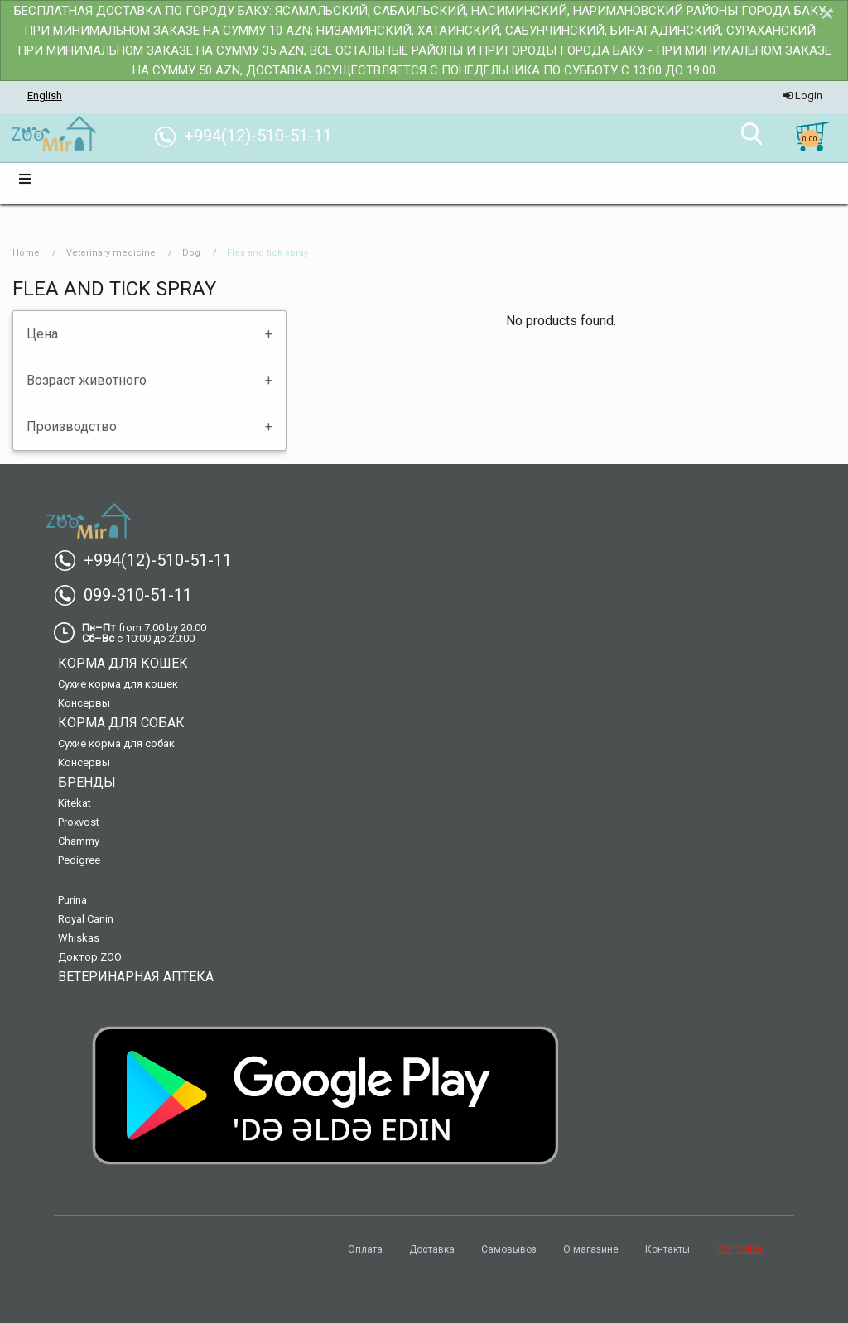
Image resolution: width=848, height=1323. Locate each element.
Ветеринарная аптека (136, 977)
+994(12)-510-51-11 (149, 560)
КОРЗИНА (739, 1249)
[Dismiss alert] (827, 13)
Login (802, 95)
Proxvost (78, 822)
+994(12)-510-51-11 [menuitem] (249, 136)
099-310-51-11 (129, 595)
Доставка (432, 1249)
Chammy (78, 841)
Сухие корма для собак (116, 743)
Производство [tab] (71, 426)
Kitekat (74, 803)
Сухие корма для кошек (118, 684)
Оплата (365, 1249)
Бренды (87, 782)
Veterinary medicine (111, 252)
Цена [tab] (42, 334)
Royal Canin (85, 919)
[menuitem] (53, 135)
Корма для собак (121, 723)
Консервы (84, 703)
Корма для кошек (123, 663)
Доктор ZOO (90, 957)
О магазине (591, 1249)
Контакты (667, 1249)
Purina (72, 900)
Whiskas (78, 938)
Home (26, 252)
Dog (191, 252)
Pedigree (79, 860)
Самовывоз (509, 1249)
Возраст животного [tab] (86, 380)
